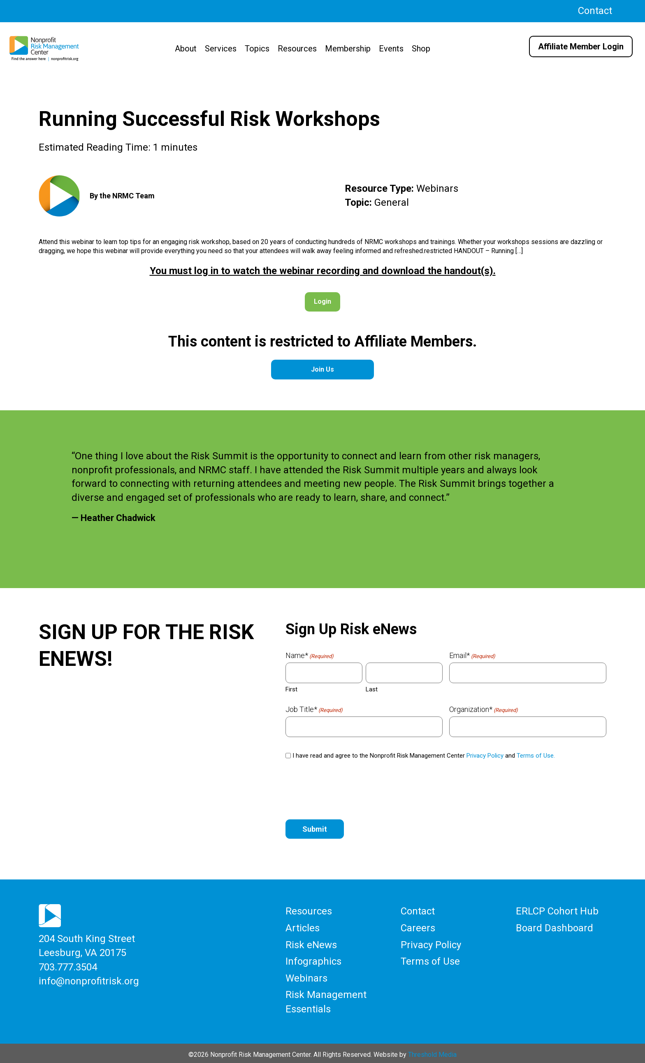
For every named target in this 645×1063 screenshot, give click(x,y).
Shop (421, 48)
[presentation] (348, 790)
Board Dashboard (554, 927)
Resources (297, 48)
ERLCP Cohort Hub (557, 910)
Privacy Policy (484, 755)
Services (221, 48)
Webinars (306, 976)
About (186, 48)
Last (372, 689)
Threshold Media (432, 1052)
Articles (302, 927)
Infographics (313, 959)
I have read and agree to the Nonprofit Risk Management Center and (423, 755)
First (291, 689)
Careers (418, 927)
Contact (595, 10)
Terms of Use (430, 959)
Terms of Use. (536, 755)
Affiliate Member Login (581, 46)
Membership (348, 48)
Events (391, 48)
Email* (472, 655)
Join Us (322, 369)
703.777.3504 (68, 966)
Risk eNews (311, 943)
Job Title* (314, 709)
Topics (257, 48)
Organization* (483, 709)
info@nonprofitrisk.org (89, 979)
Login (322, 301)
